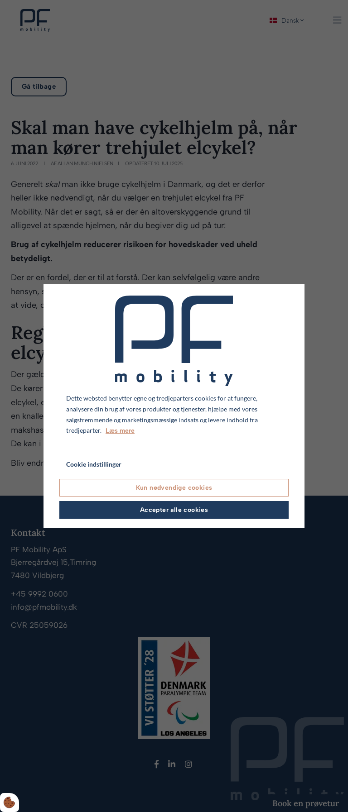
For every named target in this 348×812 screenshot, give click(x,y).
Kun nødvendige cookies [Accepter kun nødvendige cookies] (174, 488)
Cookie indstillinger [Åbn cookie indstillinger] (93, 464)
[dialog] (174, 406)
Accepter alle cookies (174, 510)
